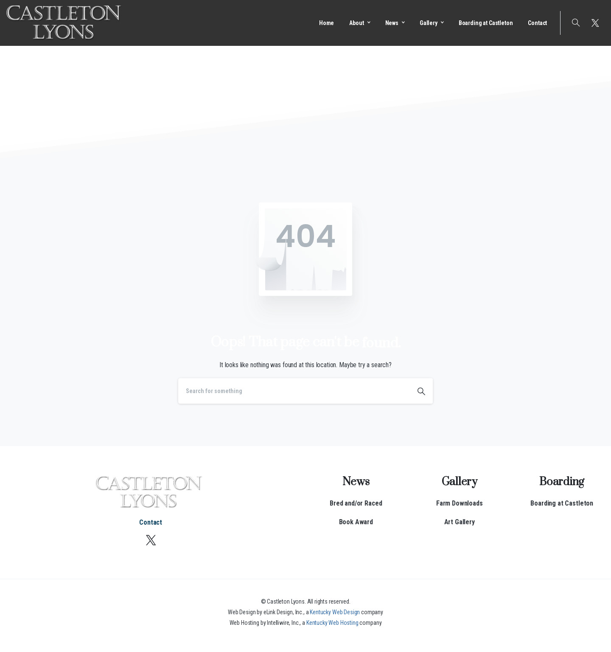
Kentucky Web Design (335, 612)
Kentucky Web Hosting (332, 622)
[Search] (294, 391)
